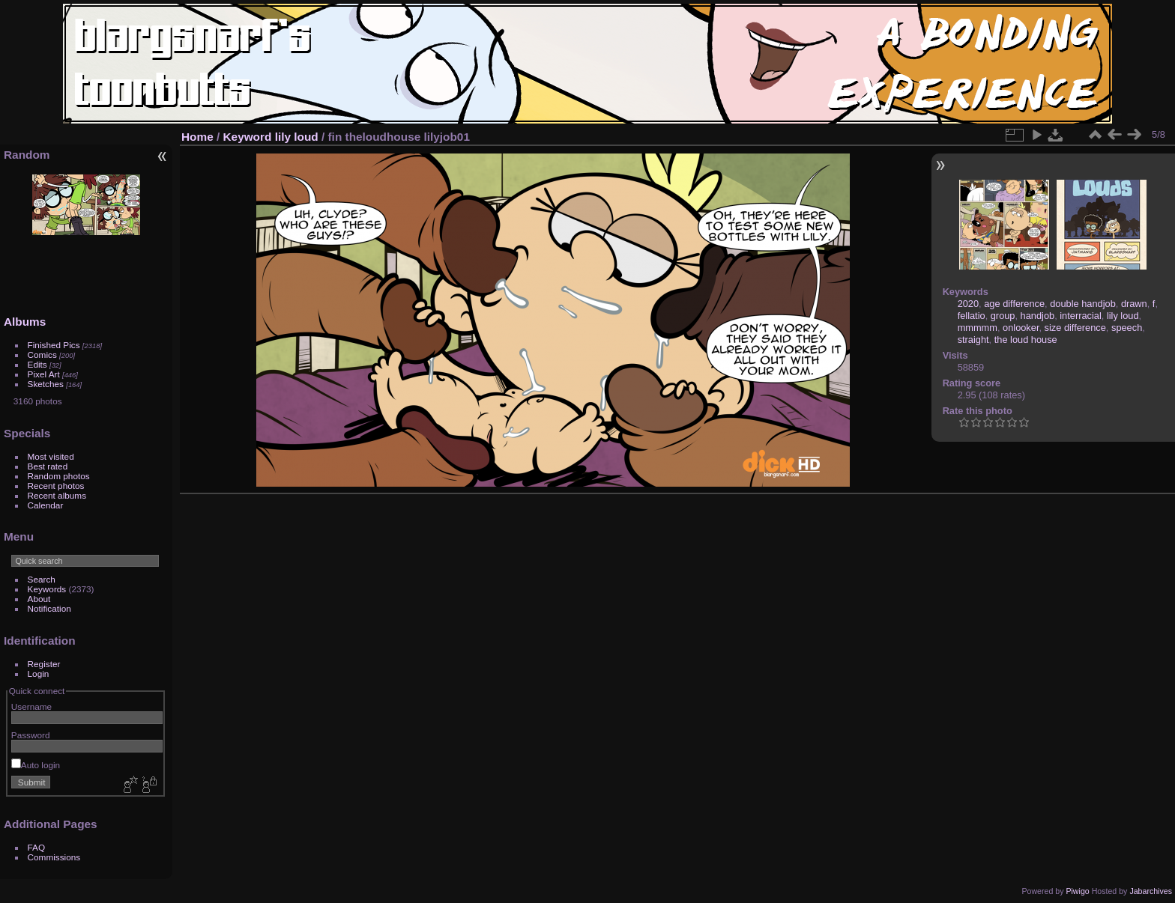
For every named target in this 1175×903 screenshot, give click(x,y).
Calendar (46, 505)
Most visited (51, 456)
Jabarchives (1150, 891)
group (1003, 315)
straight (973, 339)
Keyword (247, 136)
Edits (37, 364)
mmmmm (977, 327)
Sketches (46, 384)
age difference (1014, 303)
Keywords (47, 589)
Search (41, 579)
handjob (1038, 315)
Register (44, 664)
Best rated (48, 466)
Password (30, 735)
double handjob (1083, 303)
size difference (1075, 327)
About (39, 598)
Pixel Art (44, 374)
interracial (1080, 315)
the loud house (1025, 339)
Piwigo (1077, 891)
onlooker (1021, 327)
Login (38, 673)
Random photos (59, 476)
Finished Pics (54, 345)
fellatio (971, 315)
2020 (968, 303)
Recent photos (56, 485)
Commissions (54, 857)
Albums (25, 321)
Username (31, 706)
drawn (1134, 303)
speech (1126, 327)
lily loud (296, 136)
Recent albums (57, 495)
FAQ (37, 847)
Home (197, 136)
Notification (49, 608)
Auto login (35, 765)
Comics (42, 354)
